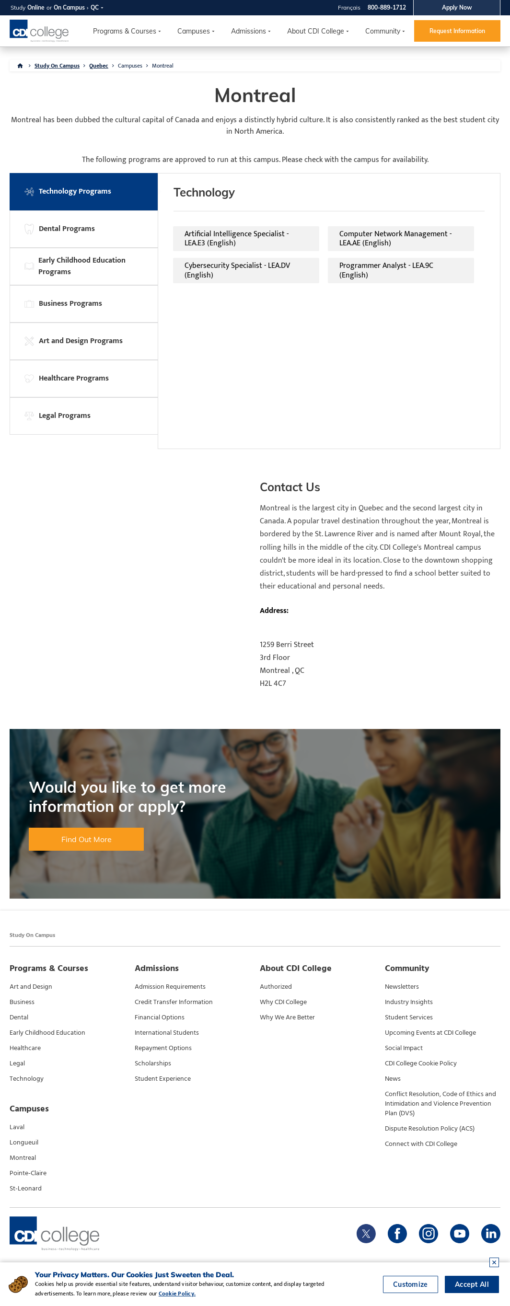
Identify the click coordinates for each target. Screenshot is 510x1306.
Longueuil (24, 1142)
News (393, 1079)
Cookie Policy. (177, 1293)
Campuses (130, 65)
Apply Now (457, 7)
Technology (27, 1079)
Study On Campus (57, 65)
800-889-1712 (387, 7)
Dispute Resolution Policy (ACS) (430, 1128)
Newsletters (402, 987)
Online (36, 7)
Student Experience (163, 1079)
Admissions (248, 31)
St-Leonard (26, 1188)
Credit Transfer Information (174, 1002)
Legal (17, 1063)
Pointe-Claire (28, 1173)
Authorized (276, 987)
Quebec (98, 65)
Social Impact (404, 1048)
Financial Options (160, 1017)
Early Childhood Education (47, 1033)
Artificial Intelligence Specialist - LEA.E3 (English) (237, 239)
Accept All (472, 1284)
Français (349, 7)
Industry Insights (409, 1002)
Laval (17, 1127)
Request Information (457, 31)
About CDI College (315, 31)
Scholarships (153, 1063)
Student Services (409, 1017)
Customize (410, 1284)
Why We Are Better (287, 1017)
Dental (19, 1017)
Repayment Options (163, 1048)
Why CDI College (283, 1002)
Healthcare (25, 1048)
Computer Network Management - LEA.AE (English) (395, 239)
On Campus (69, 7)
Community (382, 31)
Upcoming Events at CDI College (430, 1033)
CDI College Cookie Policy (421, 1063)
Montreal (163, 65)
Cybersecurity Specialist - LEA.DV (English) (237, 270)
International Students (167, 1033)
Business (22, 1002)
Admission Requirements (170, 987)
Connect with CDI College (421, 1144)
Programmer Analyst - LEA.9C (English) (386, 270)
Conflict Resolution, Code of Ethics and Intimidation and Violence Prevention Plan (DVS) (440, 1103)
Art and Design (31, 987)
